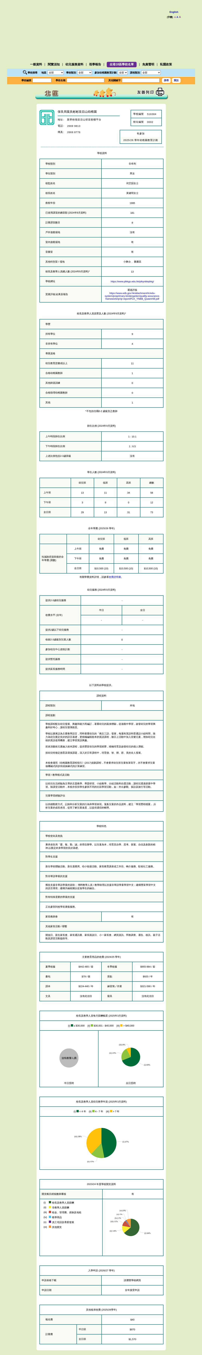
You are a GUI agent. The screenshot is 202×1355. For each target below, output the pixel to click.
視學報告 (95, 64)
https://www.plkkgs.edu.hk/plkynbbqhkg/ (132, 281)
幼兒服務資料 (74, 64)
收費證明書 (115, 577)
